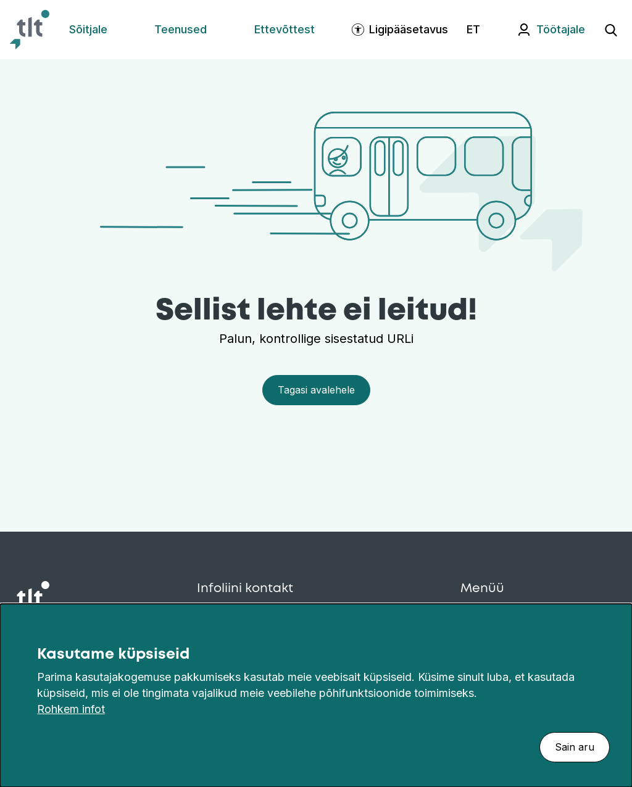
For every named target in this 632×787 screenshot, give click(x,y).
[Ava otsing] (611, 29)
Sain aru (574, 747)
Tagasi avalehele (316, 390)
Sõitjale (88, 29)
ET (473, 29)
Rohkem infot (71, 709)
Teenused (180, 29)
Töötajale (560, 29)
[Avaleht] (29, 29)
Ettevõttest (284, 29)
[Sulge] (616, 637)
